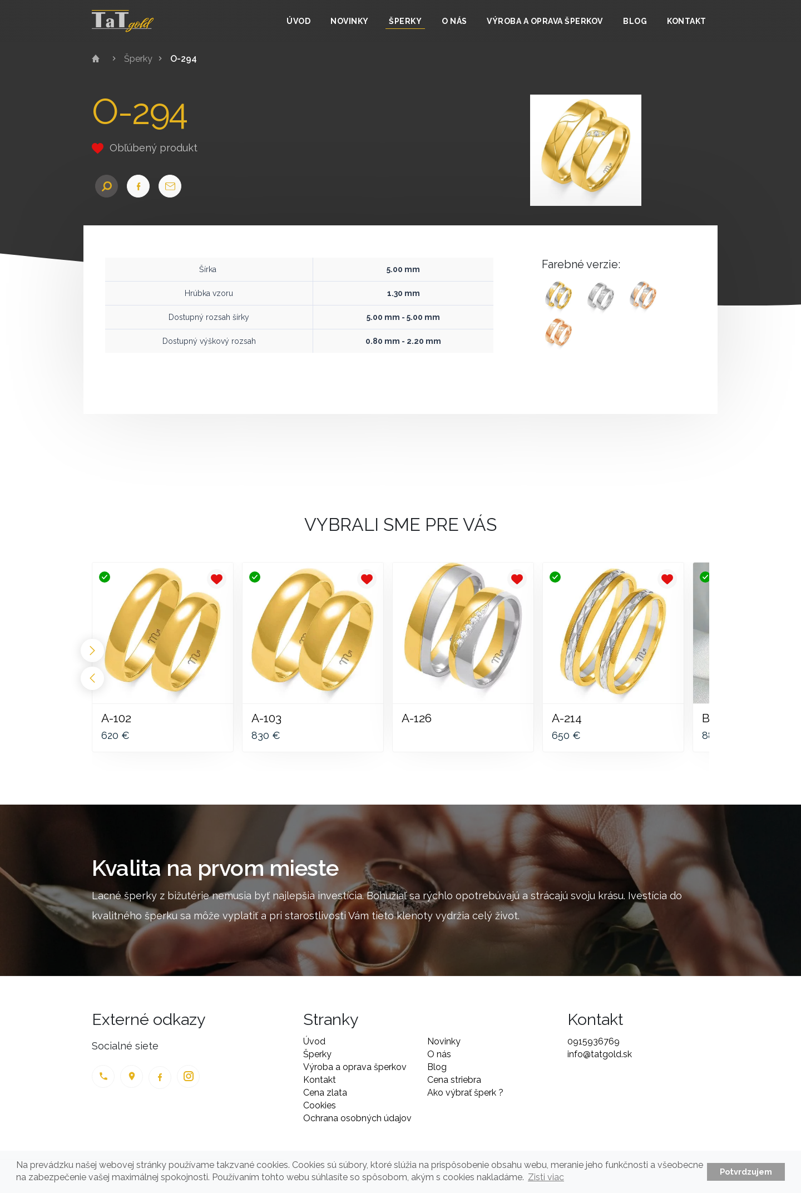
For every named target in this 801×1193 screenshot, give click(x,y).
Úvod (298, 21)
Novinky (349, 21)
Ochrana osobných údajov (357, 1118)
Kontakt (686, 21)
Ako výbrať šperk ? (465, 1092)
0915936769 (593, 1041)
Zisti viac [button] (546, 1177)
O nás (454, 21)
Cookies (319, 1105)
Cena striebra (454, 1079)
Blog (635, 21)
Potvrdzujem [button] (746, 1171)
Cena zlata (325, 1092)
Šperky (405, 21)
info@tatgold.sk (599, 1054)
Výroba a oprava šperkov (545, 21)
